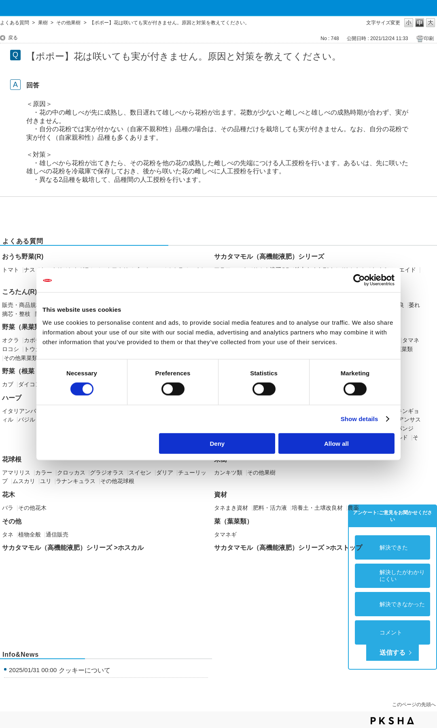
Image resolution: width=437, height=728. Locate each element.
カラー (43, 472)
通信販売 (57, 534)
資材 (220, 494)
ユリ (45, 481)
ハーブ (11, 397)
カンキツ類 (228, 472)
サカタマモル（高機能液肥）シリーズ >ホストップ (288, 547)
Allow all (336, 443)
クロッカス (71, 472)
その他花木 (32, 507)
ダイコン (29, 384)
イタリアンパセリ (24, 411)
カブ (7, 384)
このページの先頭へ (414, 704)
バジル (26, 419)
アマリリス (16, 472)
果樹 (43, 23)
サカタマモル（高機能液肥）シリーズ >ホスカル (73, 547)
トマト (10, 269)
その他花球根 (117, 481)
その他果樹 (68, 23)
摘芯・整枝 (16, 314)
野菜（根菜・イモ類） (34, 371)
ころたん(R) (19, 291)
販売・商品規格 (22, 305)
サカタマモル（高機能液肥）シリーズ (269, 256)
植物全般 (29, 534)
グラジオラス (107, 472)
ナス (29, 269)
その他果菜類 (21, 358)
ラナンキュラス (75, 481)
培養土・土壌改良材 (317, 507)
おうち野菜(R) (22, 256)
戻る (13, 37)
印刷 (429, 38)
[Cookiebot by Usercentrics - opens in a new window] (359, 280)
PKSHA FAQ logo (392, 720)
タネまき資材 (231, 507)
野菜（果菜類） (24, 327)
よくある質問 (14, 23)
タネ (7, 534)
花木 (8, 494)
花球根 (11, 459)
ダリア (164, 472)
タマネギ (225, 534)
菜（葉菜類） (233, 521)
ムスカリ (24, 481)
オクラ (10, 340)
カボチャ (35, 340)
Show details (359, 418)
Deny (217, 443)
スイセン (140, 472)
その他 (11, 521)
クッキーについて (84, 670)
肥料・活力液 (270, 507)
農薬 (353, 507)
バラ (7, 507)
